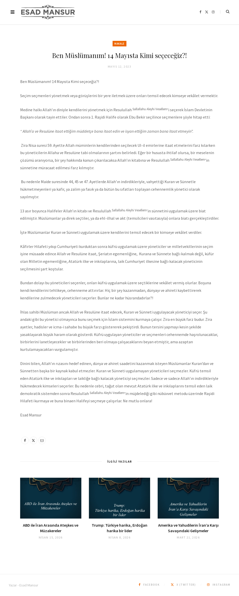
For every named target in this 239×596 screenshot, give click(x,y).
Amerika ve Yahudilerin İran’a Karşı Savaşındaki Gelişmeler (188, 528)
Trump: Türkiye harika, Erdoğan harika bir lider (119, 528)
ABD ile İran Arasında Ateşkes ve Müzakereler (50, 528)
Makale (119, 43)
